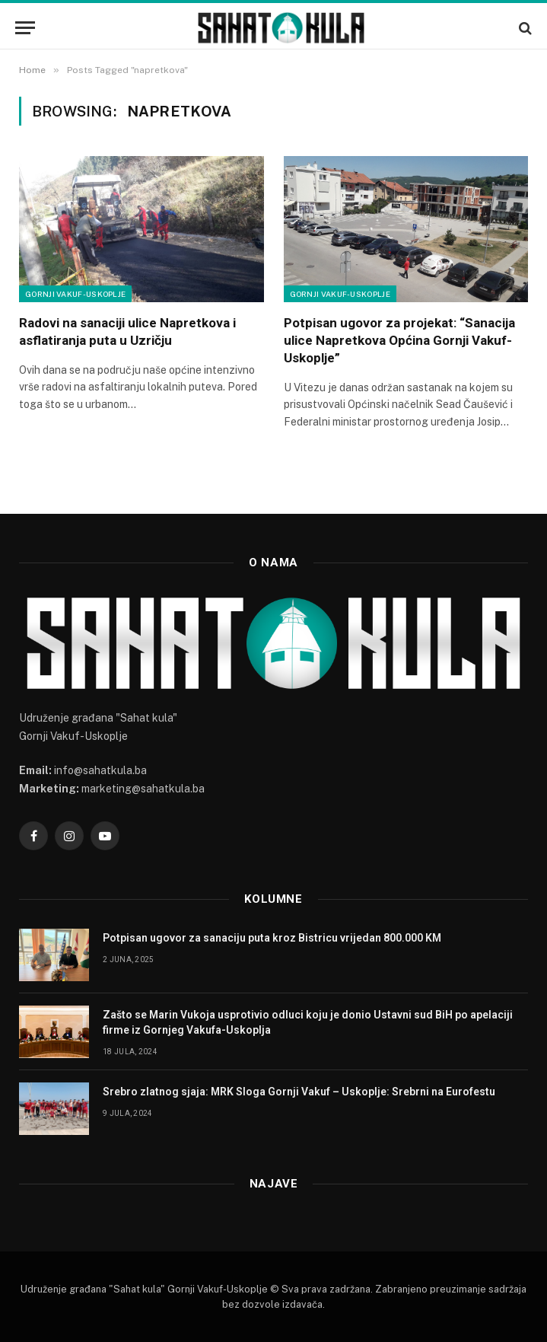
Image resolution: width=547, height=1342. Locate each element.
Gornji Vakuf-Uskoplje (75, 293)
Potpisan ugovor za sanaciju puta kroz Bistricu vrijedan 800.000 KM (272, 938)
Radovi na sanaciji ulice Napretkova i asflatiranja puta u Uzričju (127, 331)
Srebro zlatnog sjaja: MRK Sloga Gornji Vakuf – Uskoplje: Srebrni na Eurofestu (299, 1091)
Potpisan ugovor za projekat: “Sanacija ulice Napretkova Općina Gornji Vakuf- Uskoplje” (399, 340)
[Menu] (25, 28)
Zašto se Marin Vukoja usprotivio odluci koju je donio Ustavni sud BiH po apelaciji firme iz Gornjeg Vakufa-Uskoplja (308, 1022)
